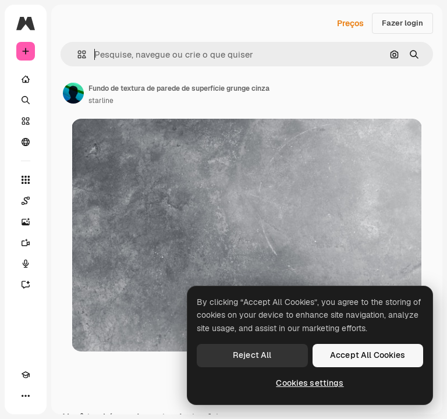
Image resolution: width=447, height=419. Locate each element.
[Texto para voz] (25, 263)
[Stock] (25, 121)
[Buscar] (25, 100)
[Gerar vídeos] (25, 242)
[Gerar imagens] (25, 221)
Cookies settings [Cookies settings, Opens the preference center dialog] (309, 383)
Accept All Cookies (368, 355)
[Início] (25, 79)
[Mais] (25, 395)
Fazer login (402, 23)
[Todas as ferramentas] (25, 180)
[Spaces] (25, 200)
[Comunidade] (25, 142)
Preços (350, 23)
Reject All (252, 355)
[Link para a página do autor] (73, 93)
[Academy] (25, 374)
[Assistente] (25, 284)
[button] (77, 54)
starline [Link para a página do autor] (100, 100)
